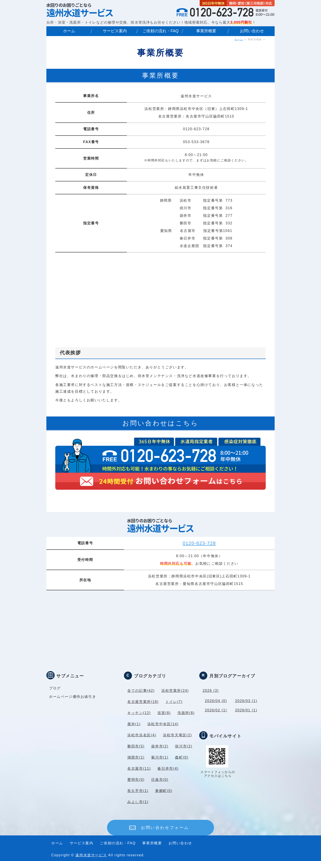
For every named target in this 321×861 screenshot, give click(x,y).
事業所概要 (206, 31)
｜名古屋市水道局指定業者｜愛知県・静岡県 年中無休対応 (79, 10)
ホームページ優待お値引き (72, 697)
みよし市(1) (137, 802)
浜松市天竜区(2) (177, 735)
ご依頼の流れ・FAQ (160, 31)
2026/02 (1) (216, 710)
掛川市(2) (183, 746)
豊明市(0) (135, 780)
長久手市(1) (137, 791)
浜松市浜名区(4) (141, 735)
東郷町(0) (163, 791)
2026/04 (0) (216, 701)
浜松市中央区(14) (163, 724)
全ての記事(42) (141, 690)
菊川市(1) (159, 757)
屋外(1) (134, 724)
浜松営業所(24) (175, 690)
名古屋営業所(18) (142, 702)
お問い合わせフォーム (165, 827)
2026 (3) (211, 690)
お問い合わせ (252, 31)
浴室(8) (164, 713)
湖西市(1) (135, 757)
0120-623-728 (199, 543)
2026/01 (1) (246, 710)
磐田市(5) (135, 746)
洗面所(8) (186, 713)
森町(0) (181, 757)
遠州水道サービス (91, 855)
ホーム (69, 31)
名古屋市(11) (139, 768)
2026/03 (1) (246, 701)
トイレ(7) (174, 702)
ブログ (55, 688)
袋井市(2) (159, 746)
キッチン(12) (139, 713)
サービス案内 (115, 31)
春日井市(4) (168, 768)
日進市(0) (159, 780)
